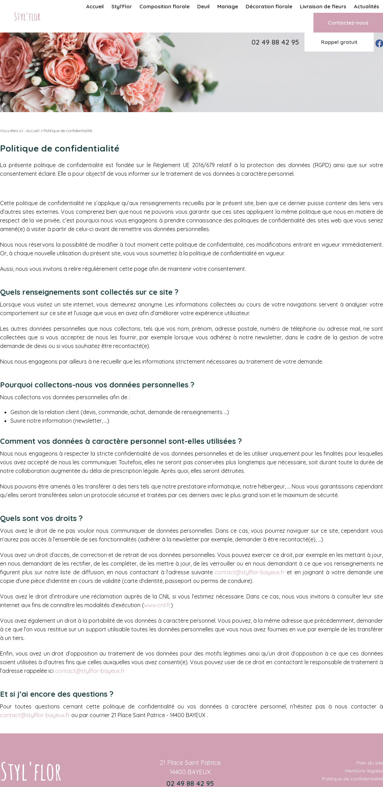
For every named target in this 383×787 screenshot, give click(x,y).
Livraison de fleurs (323, 6)
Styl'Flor (121, 6)
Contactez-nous (348, 22)
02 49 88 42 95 (275, 42)
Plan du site (369, 763)
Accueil (95, 6)
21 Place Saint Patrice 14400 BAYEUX (190, 767)
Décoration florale (269, 6)
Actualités (366, 6)
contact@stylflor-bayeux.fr (250, 572)
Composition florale (164, 6)
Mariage (227, 6)
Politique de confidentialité (352, 779)
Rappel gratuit (339, 42)
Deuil (203, 6)
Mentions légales (364, 771)
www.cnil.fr (157, 605)
